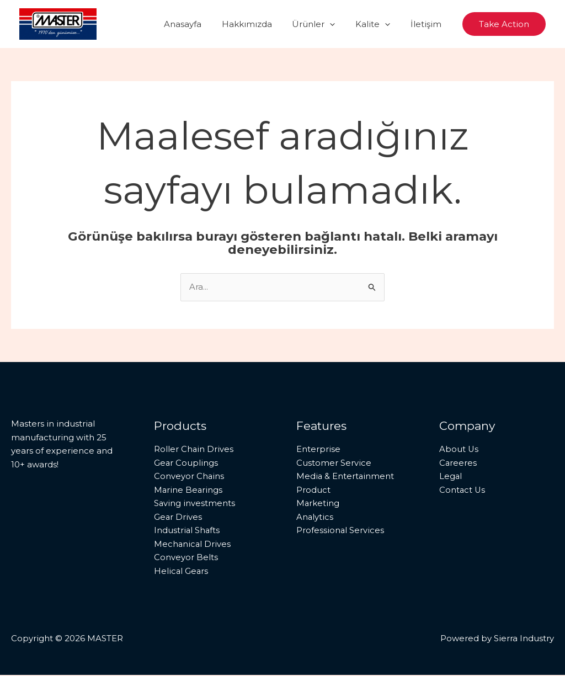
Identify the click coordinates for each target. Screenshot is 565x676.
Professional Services (340, 531)
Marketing (318, 503)
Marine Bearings (188, 490)
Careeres (458, 462)
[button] (339, 24)
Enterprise (318, 449)
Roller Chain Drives (194, 449)
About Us (459, 449)
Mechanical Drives (193, 544)
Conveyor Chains (189, 476)
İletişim (427, 24)
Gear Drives (178, 517)
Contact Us (462, 490)
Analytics (315, 517)
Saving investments (195, 503)
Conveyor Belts (186, 558)
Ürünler (322, 24)
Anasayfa (199, 24)
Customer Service (333, 462)
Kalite (378, 24)
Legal (450, 476)
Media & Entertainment (345, 476)
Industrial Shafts (187, 531)
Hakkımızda (259, 24)
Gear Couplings (186, 462)
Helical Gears (181, 572)
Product (313, 490)
